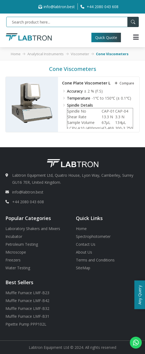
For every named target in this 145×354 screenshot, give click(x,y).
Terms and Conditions (95, 260)
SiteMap (83, 267)
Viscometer (80, 53)
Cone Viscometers (112, 53)
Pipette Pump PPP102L (25, 324)
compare (124, 83)
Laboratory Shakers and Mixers (32, 228)
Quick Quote (111, 37)
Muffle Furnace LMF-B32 (27, 308)
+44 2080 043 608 (28, 201)
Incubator (13, 236)
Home (16, 53)
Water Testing (17, 267)
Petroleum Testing (21, 244)
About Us (84, 252)
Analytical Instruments (45, 53)
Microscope (15, 252)
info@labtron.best (56, 6)
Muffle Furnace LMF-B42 (27, 300)
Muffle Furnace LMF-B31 (27, 316)
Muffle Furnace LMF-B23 (27, 292)
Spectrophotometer (93, 236)
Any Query (139, 294)
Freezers (13, 260)
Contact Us (85, 244)
